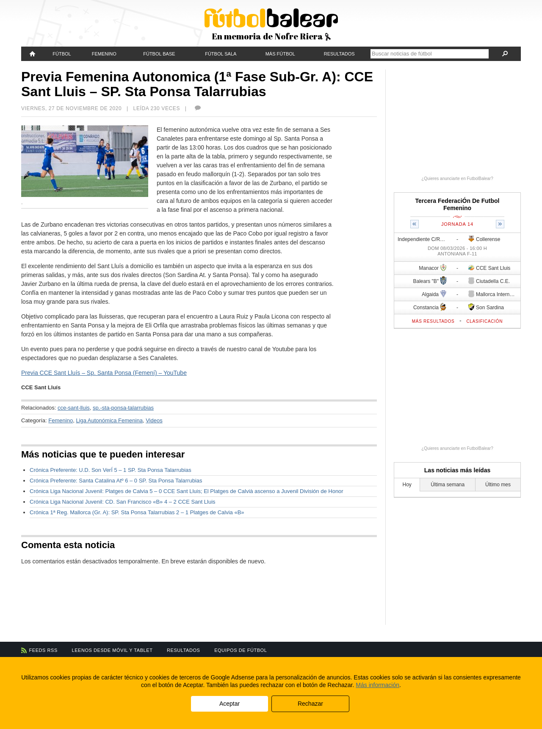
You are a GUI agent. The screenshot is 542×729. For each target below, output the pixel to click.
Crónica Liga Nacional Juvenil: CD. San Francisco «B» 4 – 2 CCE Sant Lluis (123, 502)
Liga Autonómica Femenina (109, 420)
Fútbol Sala (220, 53)
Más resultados (433, 321)
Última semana (448, 485)
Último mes (498, 485)
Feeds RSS (43, 650)
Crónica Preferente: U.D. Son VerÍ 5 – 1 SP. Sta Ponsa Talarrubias (110, 470)
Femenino (104, 53)
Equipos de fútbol (240, 650)
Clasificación (484, 321)
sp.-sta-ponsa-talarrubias (123, 408)
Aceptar (229, 703)
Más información (377, 685)
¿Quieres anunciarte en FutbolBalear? (457, 178)
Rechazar (310, 703)
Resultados (339, 53)
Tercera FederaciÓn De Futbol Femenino (457, 204)
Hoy (407, 485)
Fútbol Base (159, 53)
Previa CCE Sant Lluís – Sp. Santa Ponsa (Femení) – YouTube (104, 372)
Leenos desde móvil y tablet (112, 650)
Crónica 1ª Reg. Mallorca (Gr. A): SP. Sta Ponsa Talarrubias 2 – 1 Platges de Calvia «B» (137, 512)
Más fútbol (280, 53)
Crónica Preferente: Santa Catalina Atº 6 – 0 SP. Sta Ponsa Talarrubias (116, 480)
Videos (154, 420)
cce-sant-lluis (74, 408)
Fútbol (62, 53)
